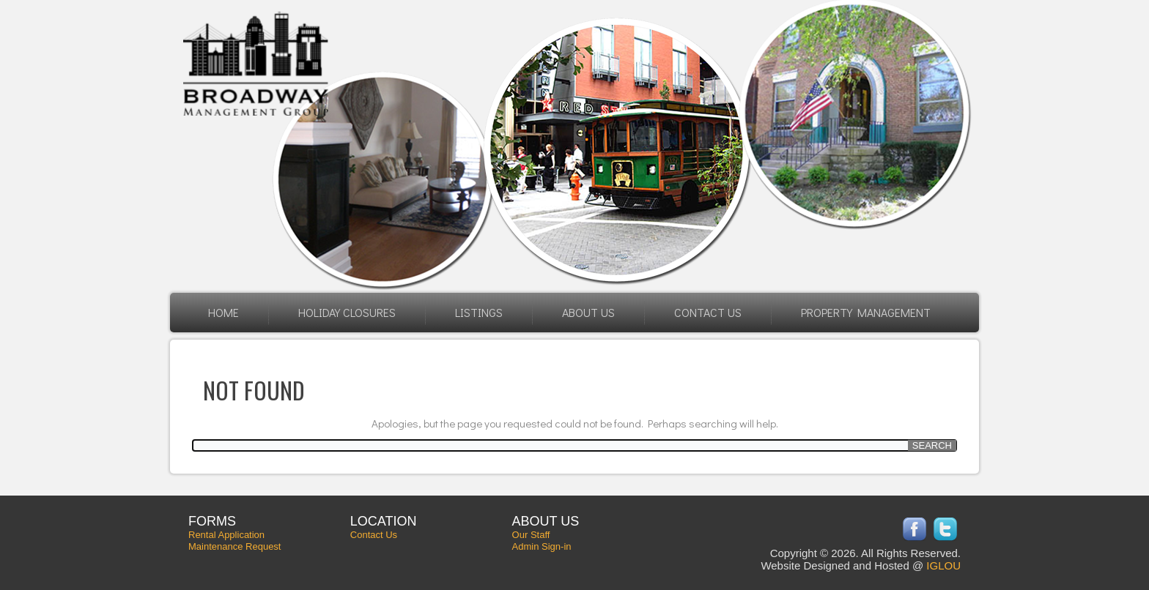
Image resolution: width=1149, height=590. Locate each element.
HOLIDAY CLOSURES (347, 312)
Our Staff (531, 534)
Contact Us (708, 312)
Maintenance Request (234, 546)
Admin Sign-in (542, 546)
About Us (588, 312)
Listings (479, 312)
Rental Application (226, 534)
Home (223, 312)
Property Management (866, 312)
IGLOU (943, 565)
